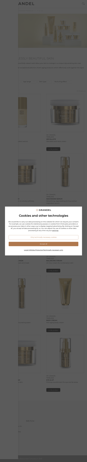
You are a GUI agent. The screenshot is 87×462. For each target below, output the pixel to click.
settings (55, 230)
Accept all (43, 244)
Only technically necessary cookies (44, 237)
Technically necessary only (53, 250)
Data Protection (37, 250)
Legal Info (27, 250)
